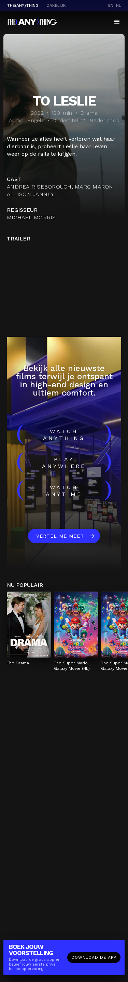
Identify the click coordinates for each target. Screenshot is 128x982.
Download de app (93, 957)
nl (118, 5)
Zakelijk (56, 5)
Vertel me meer (60, 536)
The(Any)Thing (23, 5)
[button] (117, 22)
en (110, 5)
